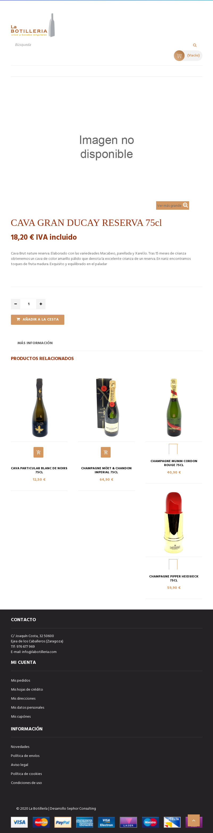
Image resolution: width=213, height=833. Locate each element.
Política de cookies (26, 774)
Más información (35, 343)
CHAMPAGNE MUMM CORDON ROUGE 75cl (174, 463)
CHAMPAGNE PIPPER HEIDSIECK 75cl (173, 579)
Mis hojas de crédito (27, 690)
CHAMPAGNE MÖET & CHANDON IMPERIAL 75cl (106, 471)
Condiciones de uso (26, 783)
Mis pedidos (20, 681)
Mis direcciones (23, 699)
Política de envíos (25, 756)
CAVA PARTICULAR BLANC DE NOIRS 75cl (39, 471)
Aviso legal (19, 765)
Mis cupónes (21, 717)
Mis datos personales (27, 708)
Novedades (20, 747)
